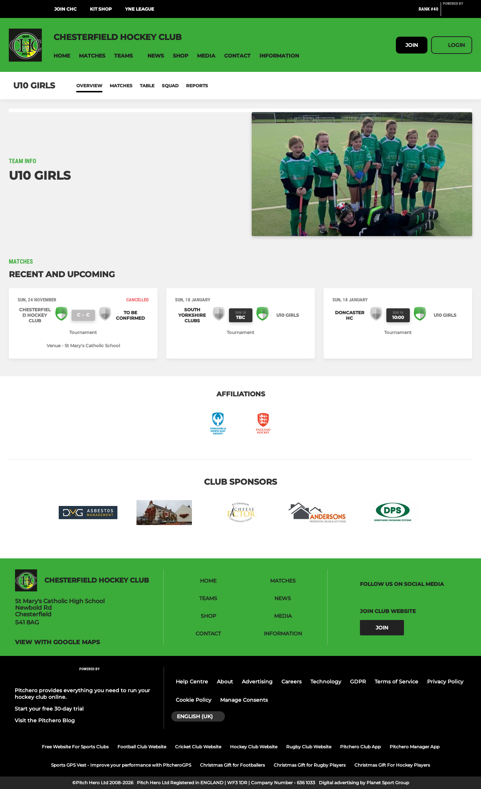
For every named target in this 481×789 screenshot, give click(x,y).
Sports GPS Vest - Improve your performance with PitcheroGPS (121, 765)
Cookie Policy (193, 700)
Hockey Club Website (253, 746)
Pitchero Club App (360, 746)
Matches (121, 85)
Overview (89, 85)
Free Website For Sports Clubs (75, 746)
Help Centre (192, 681)
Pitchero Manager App (415, 746)
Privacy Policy (445, 681)
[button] (61, 56)
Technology (325, 681)
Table (147, 85)
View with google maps (57, 642)
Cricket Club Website (198, 746)
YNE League (139, 9)
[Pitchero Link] (457, 12)
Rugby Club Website (308, 746)
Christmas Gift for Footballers (232, 765)
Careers (291, 681)
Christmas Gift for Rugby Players (310, 765)
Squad (170, 85)
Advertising (257, 681)
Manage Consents (244, 700)
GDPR (358, 681)
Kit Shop (101, 9)
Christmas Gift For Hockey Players (392, 765)
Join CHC (65, 9)
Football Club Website (141, 746)
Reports (197, 85)
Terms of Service (396, 681)
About (225, 681)
